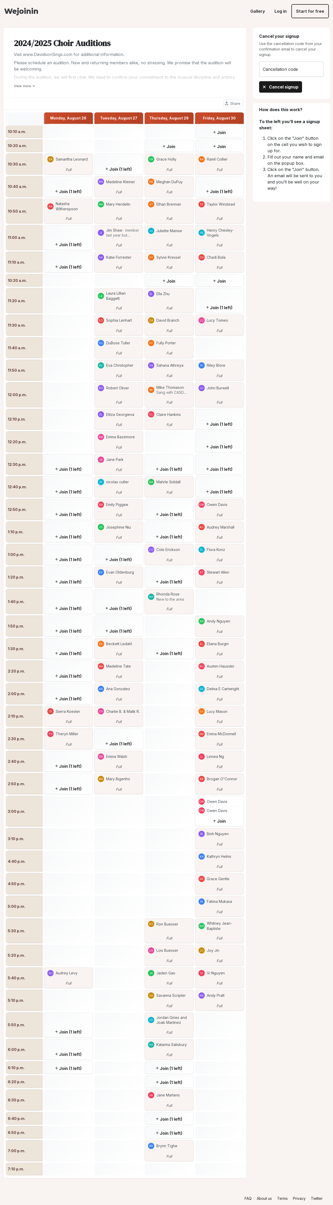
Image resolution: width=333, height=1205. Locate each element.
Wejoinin (21, 11)
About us (264, 1198)
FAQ (248, 1198)
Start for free (310, 11)
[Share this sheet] (233, 103)
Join (219, 132)
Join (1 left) (118, 169)
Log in (280, 11)
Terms (282, 1198)
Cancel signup (280, 87)
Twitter (317, 1198)
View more (24, 86)
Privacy (299, 1198)
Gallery (257, 11)
